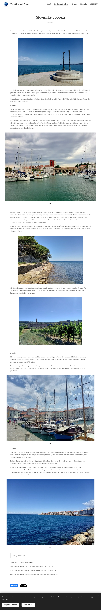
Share (14, 586)
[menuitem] (49, 4)
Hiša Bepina (29, 562)
